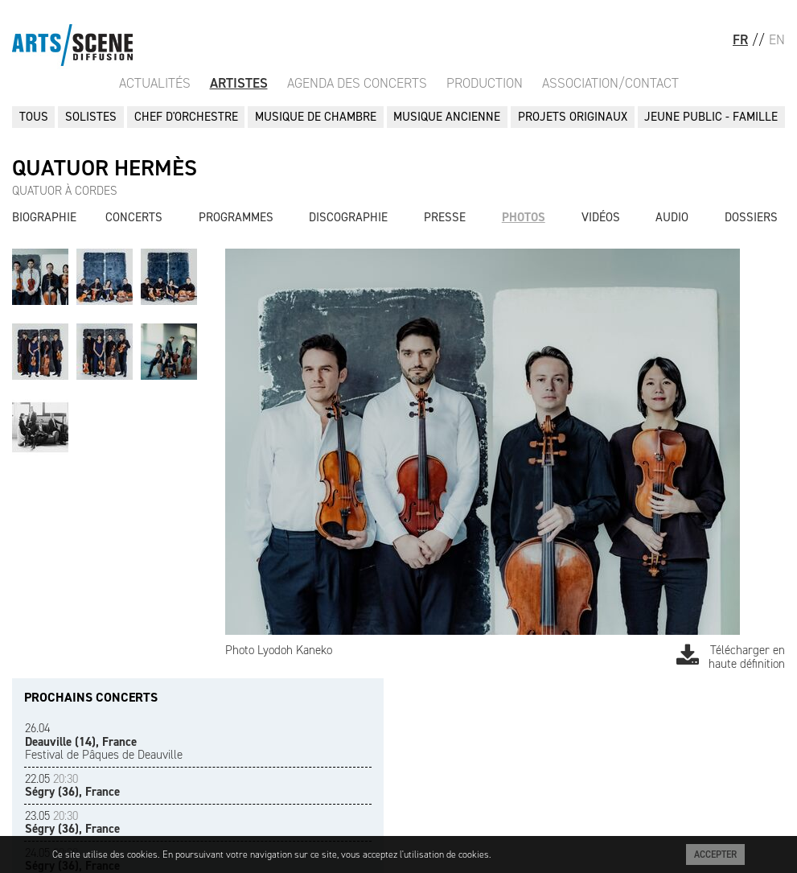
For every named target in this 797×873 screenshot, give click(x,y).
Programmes (236, 217)
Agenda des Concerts (357, 83)
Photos (523, 217)
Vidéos (600, 217)
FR (740, 39)
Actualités (155, 83)
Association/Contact (610, 83)
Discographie (348, 217)
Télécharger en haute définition (730, 657)
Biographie (44, 217)
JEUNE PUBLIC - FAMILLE (711, 117)
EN (777, 39)
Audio (671, 217)
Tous (33, 117)
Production (484, 83)
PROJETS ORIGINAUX (572, 117)
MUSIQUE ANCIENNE (446, 117)
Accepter (715, 854)
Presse (445, 217)
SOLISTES (91, 117)
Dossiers (751, 217)
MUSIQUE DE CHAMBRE (315, 117)
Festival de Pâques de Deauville (104, 741)
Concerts (133, 217)
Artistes (239, 83)
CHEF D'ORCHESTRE (186, 117)
